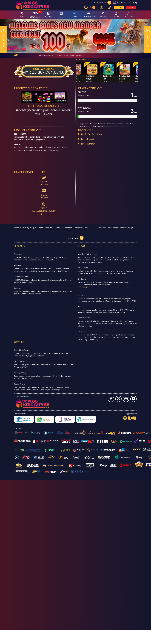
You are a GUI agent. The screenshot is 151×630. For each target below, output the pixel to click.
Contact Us (49, 228)
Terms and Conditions (63, 228)
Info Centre (39, 228)
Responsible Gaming (81, 228)
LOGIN (119, 7)
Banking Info (27, 228)
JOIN (131, 7)
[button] (11, 36)
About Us (17, 228)
